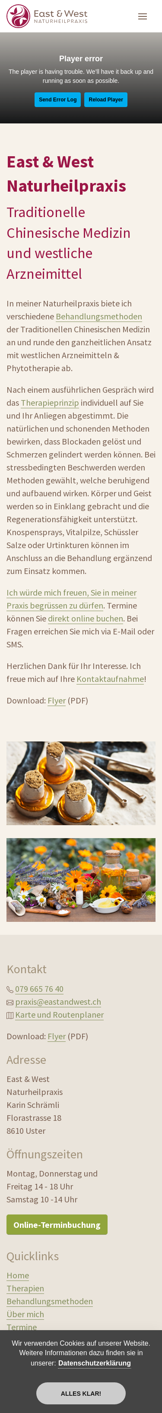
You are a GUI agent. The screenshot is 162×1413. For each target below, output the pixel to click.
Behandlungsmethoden (99, 316)
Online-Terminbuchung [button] (57, 1224)
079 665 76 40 (39, 988)
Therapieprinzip (50, 402)
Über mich (25, 1314)
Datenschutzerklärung (94, 1363)
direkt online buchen (85, 618)
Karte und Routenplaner (59, 1014)
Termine (21, 1327)
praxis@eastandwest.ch (58, 1001)
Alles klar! (81, 1393)
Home (17, 1275)
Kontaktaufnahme (110, 678)
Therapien (25, 1288)
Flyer (57, 700)
